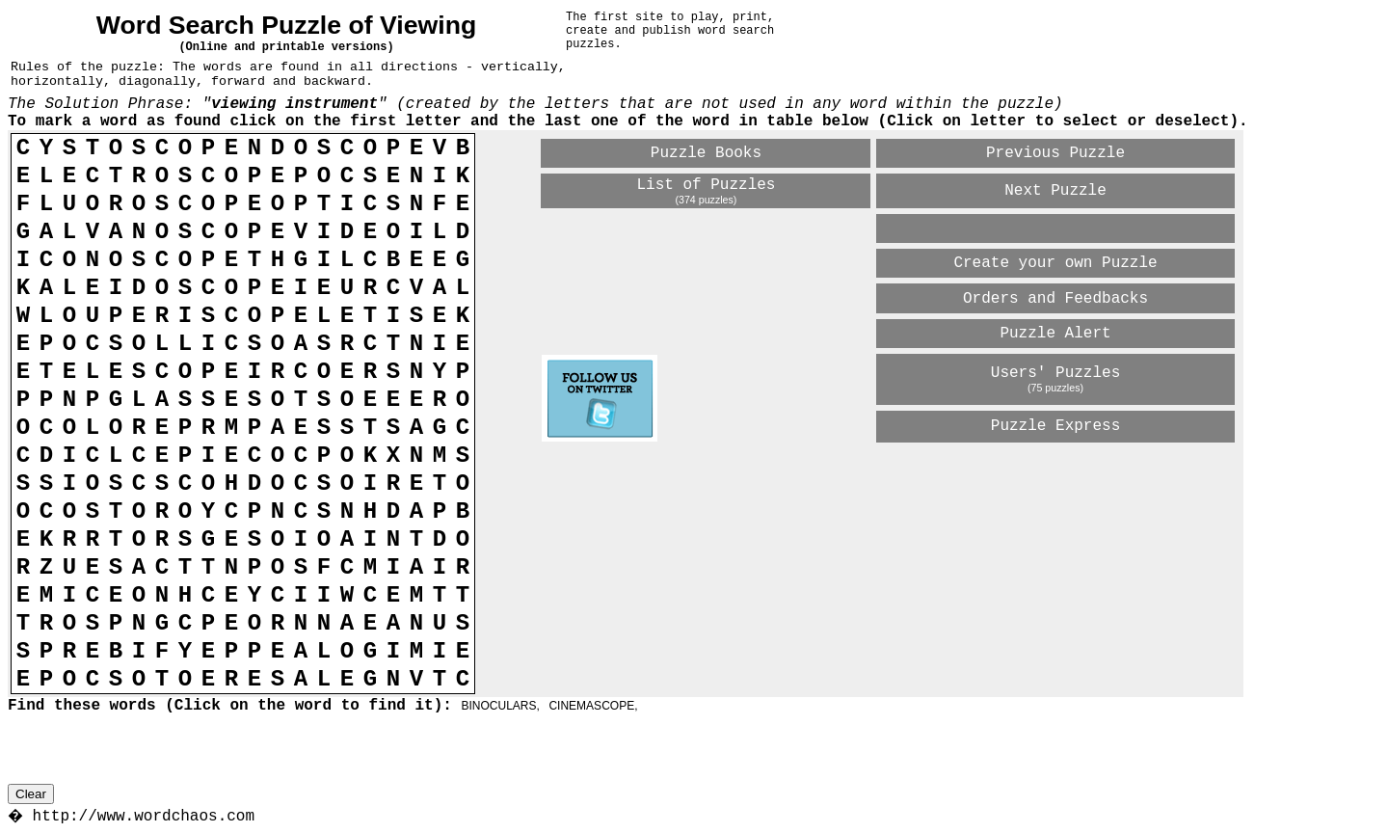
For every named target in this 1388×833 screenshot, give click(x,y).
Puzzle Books (706, 153)
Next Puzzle (1055, 191)
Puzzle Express (1055, 426)
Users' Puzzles (1055, 373)
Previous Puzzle (1055, 153)
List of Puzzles (705, 185)
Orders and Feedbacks (1055, 299)
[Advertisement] (767, 478)
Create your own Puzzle (1055, 263)
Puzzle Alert (1055, 333)
